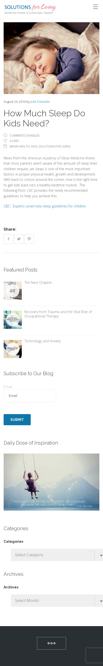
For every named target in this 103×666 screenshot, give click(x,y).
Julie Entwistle (40, 101)
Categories (13, 541)
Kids (34, 146)
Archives (11, 587)
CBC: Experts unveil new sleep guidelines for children (45, 206)
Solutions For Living (55, 146)
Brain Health (20, 146)
